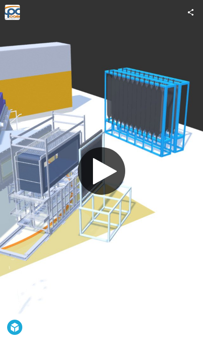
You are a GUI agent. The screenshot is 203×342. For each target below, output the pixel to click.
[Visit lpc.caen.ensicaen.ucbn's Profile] (12, 12)
